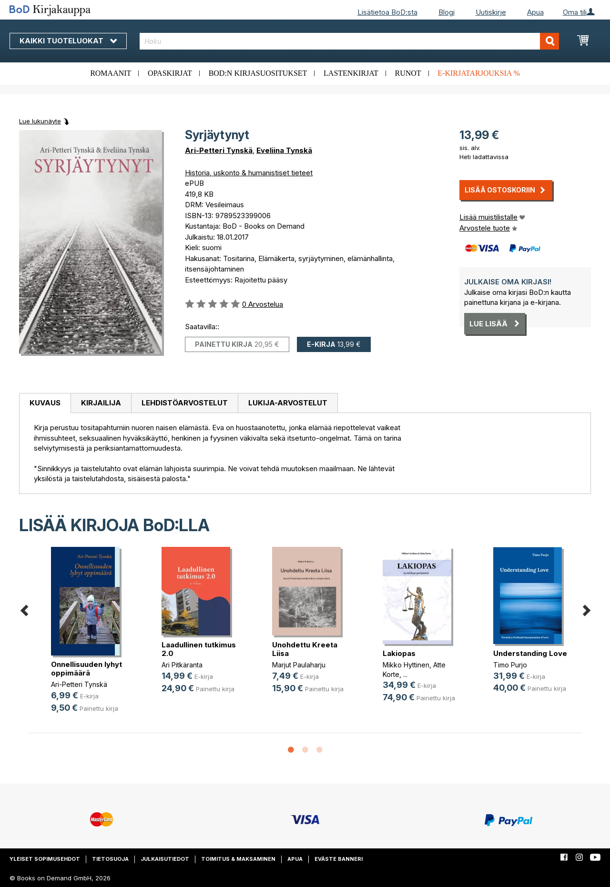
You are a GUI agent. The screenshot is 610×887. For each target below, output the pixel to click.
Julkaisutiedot (165, 859)
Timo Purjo (510, 665)
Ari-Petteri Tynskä (219, 150)
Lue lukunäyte (40, 121)
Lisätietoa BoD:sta (387, 12)
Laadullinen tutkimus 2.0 (199, 649)
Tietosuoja (110, 859)
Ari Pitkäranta (182, 665)
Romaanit (110, 73)
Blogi (446, 12)
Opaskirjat (170, 73)
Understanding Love (530, 653)
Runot (408, 73)
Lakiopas (399, 653)
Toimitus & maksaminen (238, 859)
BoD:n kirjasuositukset (258, 73)
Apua (535, 12)
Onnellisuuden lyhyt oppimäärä (86, 668)
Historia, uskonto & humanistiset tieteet (249, 172)
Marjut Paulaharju (298, 665)
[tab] (45, 403)
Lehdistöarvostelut (185, 402)
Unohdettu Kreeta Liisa (304, 649)
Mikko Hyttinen (406, 665)
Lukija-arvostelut (287, 402)
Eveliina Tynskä (284, 150)
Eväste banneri (339, 859)
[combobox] (349, 41)
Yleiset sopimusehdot (45, 859)
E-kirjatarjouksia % (478, 73)
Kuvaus (45, 402)
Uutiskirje (491, 12)
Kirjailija (101, 402)
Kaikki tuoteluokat (68, 40)
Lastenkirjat (351, 73)
